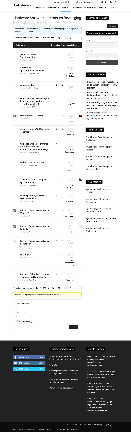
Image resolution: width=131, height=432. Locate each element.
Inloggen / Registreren (84, 2)
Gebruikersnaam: (23, 304)
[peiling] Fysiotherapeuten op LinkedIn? (35, 227)
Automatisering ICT (70, 22)
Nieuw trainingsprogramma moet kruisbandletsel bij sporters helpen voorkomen (102, 105)
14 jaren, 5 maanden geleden (71, 116)
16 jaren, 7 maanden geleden (71, 275)
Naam (88, 40)
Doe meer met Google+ (31, 115)
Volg (41, 363)
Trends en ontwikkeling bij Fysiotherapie (33, 181)
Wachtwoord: (22, 313)
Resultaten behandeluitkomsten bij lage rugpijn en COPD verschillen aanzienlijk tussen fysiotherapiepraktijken (99, 404)
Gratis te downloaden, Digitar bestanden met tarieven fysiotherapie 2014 (35, 101)
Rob (89, 383)
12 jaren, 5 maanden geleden (71, 99)
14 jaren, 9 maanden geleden (71, 180)
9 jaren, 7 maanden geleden (71, 68)
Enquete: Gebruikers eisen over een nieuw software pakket (35, 275)
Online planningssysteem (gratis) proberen (32, 197)
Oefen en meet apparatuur (61, 388)
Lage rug (107, 424)
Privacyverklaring (95, 424)
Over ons (73, 424)
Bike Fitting (53, 365)
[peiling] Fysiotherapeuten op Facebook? (35, 242)
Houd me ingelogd (26, 322)
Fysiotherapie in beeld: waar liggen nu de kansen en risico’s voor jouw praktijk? (102, 85)
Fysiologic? (25, 254)
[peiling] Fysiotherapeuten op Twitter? (35, 211)
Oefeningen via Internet (32, 162)
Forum (66, 8)
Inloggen (73, 327)
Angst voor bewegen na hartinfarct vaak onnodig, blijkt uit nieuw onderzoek (102, 95)
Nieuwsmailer (53, 8)
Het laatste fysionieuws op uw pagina (90, 8)
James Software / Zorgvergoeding (28, 55)
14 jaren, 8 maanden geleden (71, 130)
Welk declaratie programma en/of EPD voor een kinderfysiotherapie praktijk (34, 146)
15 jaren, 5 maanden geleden (71, 255)
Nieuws (40, 8)
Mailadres (90, 50)
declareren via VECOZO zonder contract (35, 130)
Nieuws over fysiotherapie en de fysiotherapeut (32, 22)
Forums (57, 22)
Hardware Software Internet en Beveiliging (47, 18)
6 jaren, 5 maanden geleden (71, 55)
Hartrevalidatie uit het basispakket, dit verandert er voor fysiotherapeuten (102, 116)
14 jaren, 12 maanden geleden (70, 196)
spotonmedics (27, 85)
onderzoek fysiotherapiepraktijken (32, 69)
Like (41, 357)
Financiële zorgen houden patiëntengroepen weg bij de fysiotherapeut (101, 374)
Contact (65, 424)
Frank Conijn (92, 356)
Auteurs (83, 424)
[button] (114, 7)
